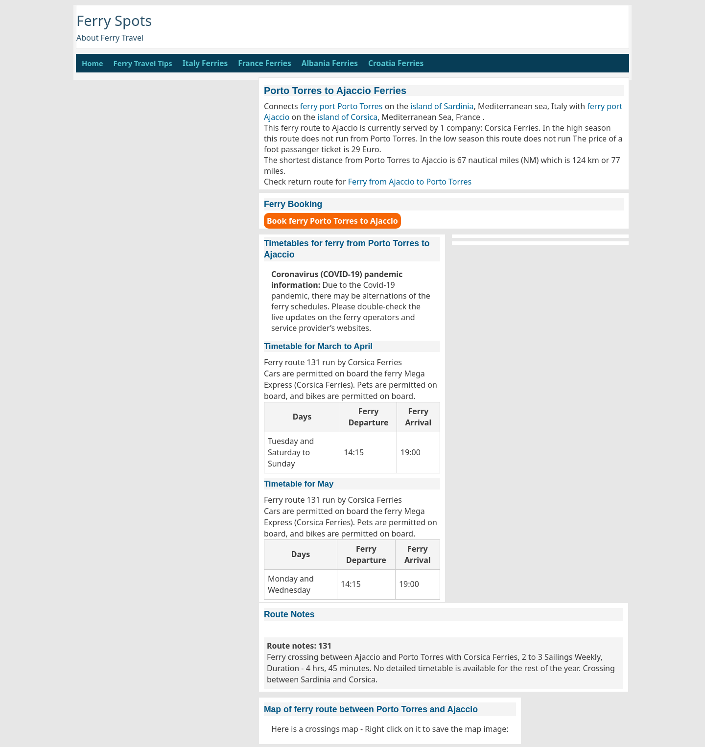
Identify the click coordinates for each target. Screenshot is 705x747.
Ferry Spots (114, 20)
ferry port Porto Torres (341, 106)
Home (92, 63)
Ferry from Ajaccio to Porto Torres (409, 181)
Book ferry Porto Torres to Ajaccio (332, 220)
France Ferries (264, 63)
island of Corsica (347, 117)
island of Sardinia (441, 106)
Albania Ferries (330, 63)
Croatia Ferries (395, 63)
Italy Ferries (205, 63)
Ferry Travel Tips (143, 63)
